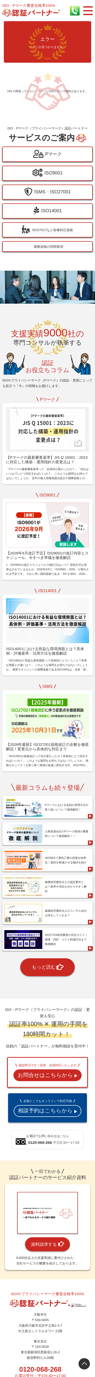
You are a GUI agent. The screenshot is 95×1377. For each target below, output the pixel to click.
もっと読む (48, 952)
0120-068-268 (40, 1355)
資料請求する (47, 1230)
